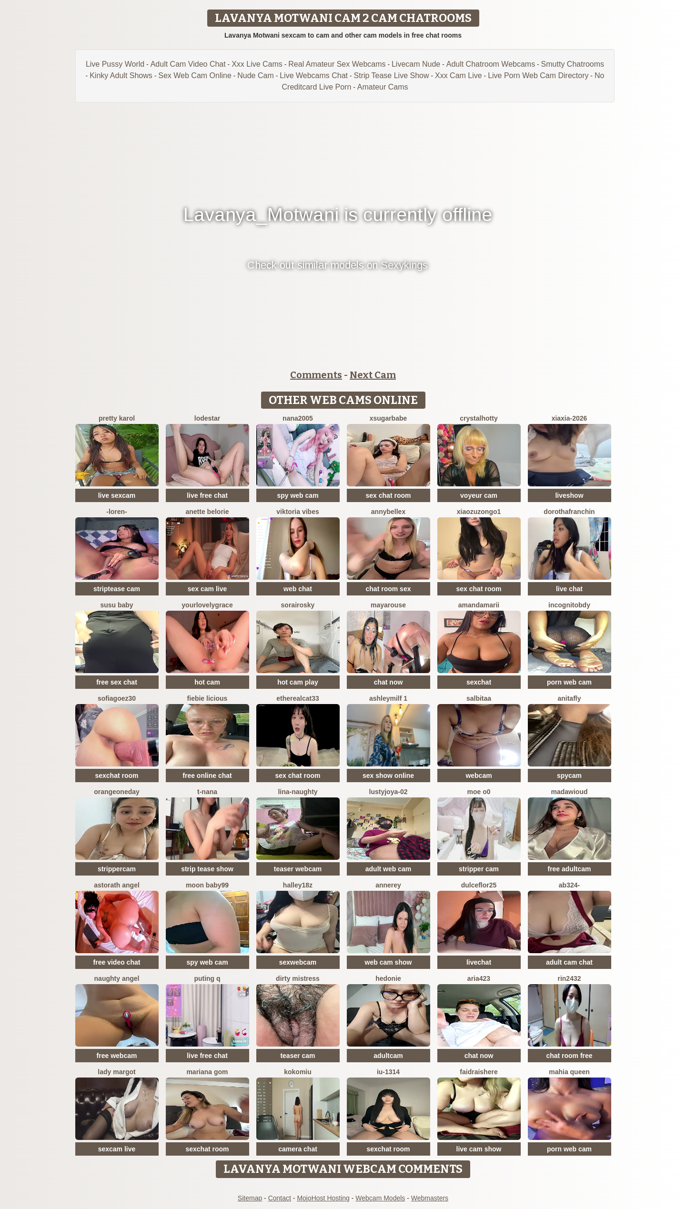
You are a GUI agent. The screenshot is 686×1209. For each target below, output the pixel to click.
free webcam (117, 1055)
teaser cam (297, 1055)
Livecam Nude (416, 64)
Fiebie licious (207, 698)
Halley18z (298, 885)
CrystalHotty (478, 418)
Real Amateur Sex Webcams (336, 64)
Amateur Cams (382, 87)
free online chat (207, 775)
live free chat (207, 495)
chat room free (569, 1055)
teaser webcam (298, 869)
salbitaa (478, 698)
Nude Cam (255, 75)
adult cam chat (569, 962)
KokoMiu (298, 1072)
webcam (478, 775)
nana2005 (297, 418)
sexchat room (116, 775)
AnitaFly (569, 698)
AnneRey (388, 885)
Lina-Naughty (297, 792)
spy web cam (297, 495)
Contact (279, 1198)
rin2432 (569, 978)
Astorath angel (117, 885)
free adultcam (569, 869)
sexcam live (117, 1149)
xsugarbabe (388, 418)
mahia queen (569, 1072)
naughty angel (117, 978)
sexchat (478, 682)
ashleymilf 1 (388, 698)
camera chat (297, 1149)
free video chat (117, 962)
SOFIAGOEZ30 (117, 698)
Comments (316, 375)
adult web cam (388, 869)
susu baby (116, 605)
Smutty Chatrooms (572, 64)
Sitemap (250, 1198)
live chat (569, 589)
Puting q (207, 978)
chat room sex (388, 589)
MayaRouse (388, 605)
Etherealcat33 (297, 698)
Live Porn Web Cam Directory (538, 75)
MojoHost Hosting (323, 1198)
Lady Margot (116, 1072)
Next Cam (373, 375)
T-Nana (207, 792)
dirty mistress (298, 978)
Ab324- (569, 885)
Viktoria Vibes (297, 511)
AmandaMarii (478, 605)
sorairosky (298, 605)
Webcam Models (380, 1198)
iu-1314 (388, 1072)
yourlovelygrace (207, 605)
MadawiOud (569, 792)
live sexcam (117, 495)
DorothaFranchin (569, 511)
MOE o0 (478, 792)
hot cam (207, 682)
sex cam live (207, 589)
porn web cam (569, 682)
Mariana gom (207, 1072)
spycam (569, 775)
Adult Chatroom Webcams (490, 64)
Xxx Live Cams (257, 64)
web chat (297, 589)
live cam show (479, 1149)
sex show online (388, 775)
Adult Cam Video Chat (188, 64)
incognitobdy (569, 605)
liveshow (569, 495)
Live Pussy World (115, 64)
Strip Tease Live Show (391, 75)
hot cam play (297, 682)
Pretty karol (117, 418)
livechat (478, 962)
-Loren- (116, 511)
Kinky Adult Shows (121, 75)
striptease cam (116, 589)
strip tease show (207, 869)
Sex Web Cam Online (195, 75)
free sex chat (116, 682)
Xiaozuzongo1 (479, 511)
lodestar (207, 418)
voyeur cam (478, 495)
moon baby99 (207, 885)
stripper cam (479, 869)
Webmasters (429, 1198)
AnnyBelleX (388, 511)
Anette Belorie (207, 511)
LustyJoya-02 (388, 792)
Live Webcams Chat (314, 75)
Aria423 (478, 978)
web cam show (388, 962)
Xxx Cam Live (458, 75)
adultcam (388, 1055)
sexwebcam (298, 962)
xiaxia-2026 (569, 418)
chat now (388, 682)
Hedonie (388, 978)
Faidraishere (478, 1072)
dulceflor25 (479, 885)
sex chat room (388, 495)
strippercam (117, 869)
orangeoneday (117, 792)
